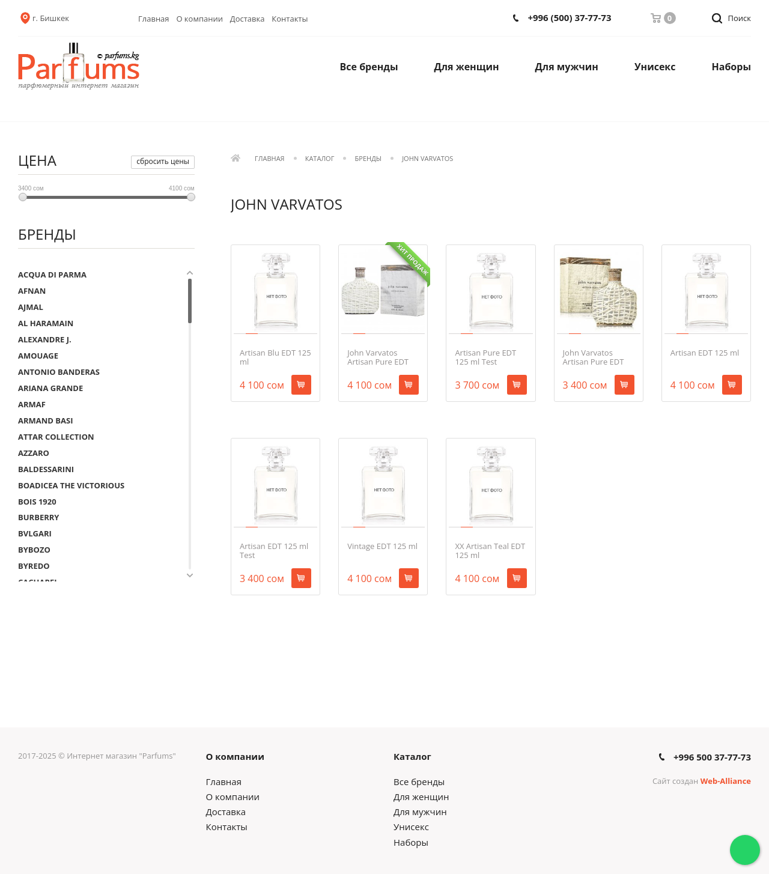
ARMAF (32, 404)
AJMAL (30, 307)
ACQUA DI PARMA (52, 274)
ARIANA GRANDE (50, 388)
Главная (153, 18)
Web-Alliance (726, 780)
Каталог (320, 159)
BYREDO (34, 565)
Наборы (732, 66)
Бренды (368, 159)
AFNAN (32, 290)
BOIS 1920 (37, 501)
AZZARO (33, 453)
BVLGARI (35, 533)
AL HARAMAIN (45, 323)
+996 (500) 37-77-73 (569, 18)
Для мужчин (566, 66)
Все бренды (369, 66)
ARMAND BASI (45, 420)
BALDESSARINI (46, 469)
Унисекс (655, 66)
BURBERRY (38, 517)
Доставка (247, 18)
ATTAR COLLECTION (56, 436)
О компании (199, 18)
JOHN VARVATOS (427, 159)
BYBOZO (34, 549)
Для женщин (466, 66)
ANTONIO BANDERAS (59, 371)
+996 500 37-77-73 (712, 757)
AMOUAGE (38, 355)
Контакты (290, 18)
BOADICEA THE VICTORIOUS (71, 485)
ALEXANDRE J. (44, 339)
